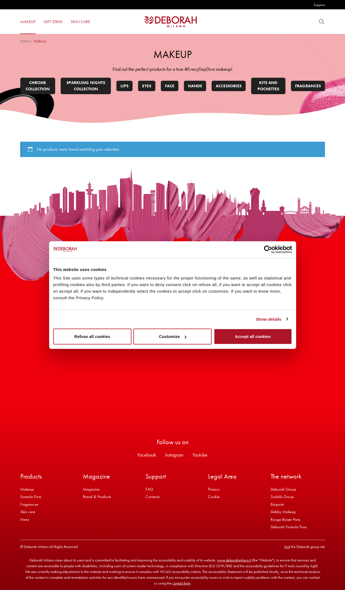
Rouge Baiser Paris (285, 519)
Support (319, 4)
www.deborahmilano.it (234, 560)
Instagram (174, 455)
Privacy (214, 489)
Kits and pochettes (268, 86)
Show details (268, 319)
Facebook (147, 455)
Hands (195, 86)
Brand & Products (97, 496)
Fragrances (308, 86)
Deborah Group (283, 489)
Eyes (146, 86)
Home (24, 40)
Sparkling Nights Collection (85, 86)
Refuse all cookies (92, 336)
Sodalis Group (282, 496)
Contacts (152, 496)
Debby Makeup (283, 511)
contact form (181, 583)
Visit (287, 546)
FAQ (149, 489)
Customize (172, 336)
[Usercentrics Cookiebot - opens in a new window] (268, 249)
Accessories (229, 86)
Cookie (214, 496)
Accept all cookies (253, 336)
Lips (124, 86)
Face (169, 86)
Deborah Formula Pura (289, 527)
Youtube (199, 455)
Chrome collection (38, 86)
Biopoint (277, 504)
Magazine (91, 489)
